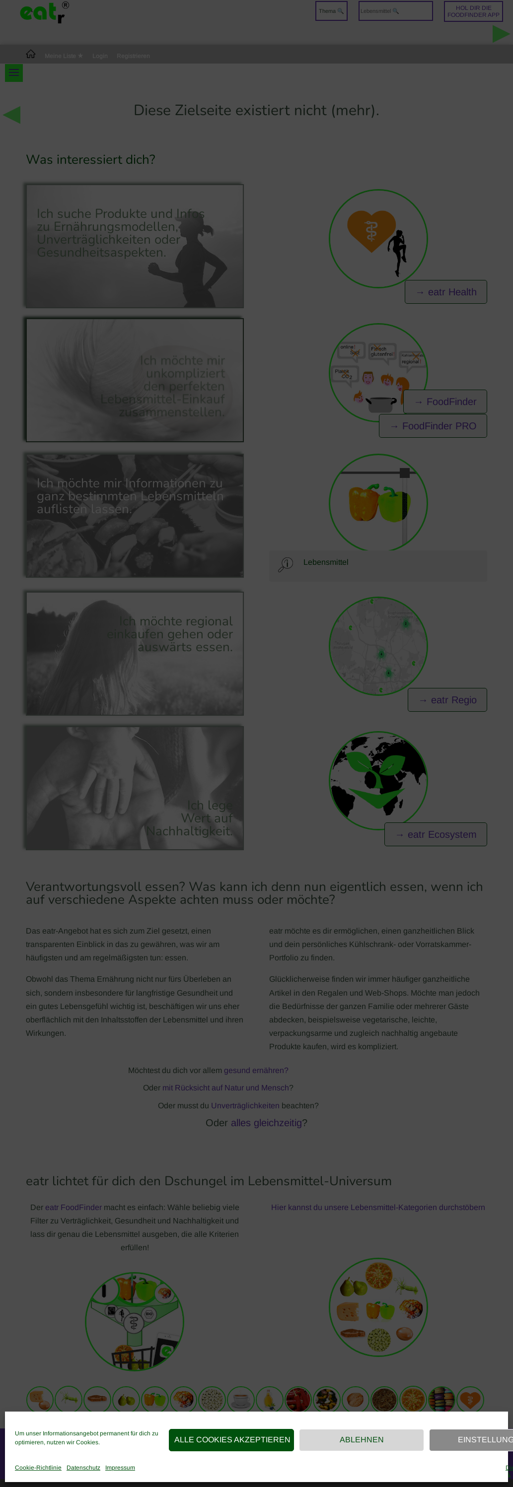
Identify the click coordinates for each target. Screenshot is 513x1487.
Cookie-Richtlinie (38, 1467)
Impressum (120, 1467)
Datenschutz (83, 1467)
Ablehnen (362, 1439)
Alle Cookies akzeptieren (232, 1439)
